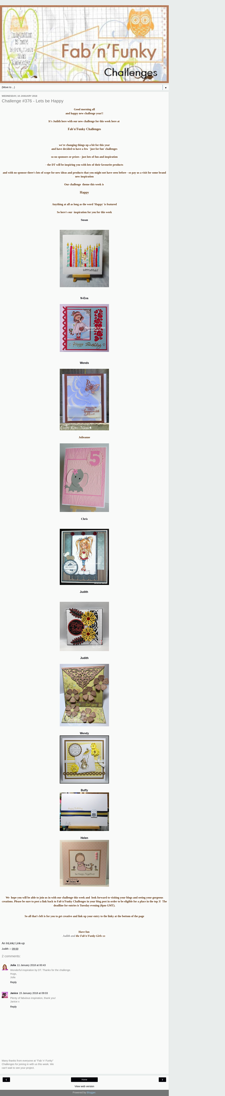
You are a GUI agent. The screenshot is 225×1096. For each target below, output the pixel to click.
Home (84, 1079)
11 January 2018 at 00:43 (31, 965)
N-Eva (84, 298)
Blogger (91, 1092)
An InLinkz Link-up (13, 943)
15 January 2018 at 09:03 (33, 993)
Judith (84, 591)
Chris (84, 518)
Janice (14, 993)
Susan (84, 219)
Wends (84, 362)
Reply (13, 982)
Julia (13, 965)
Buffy (84, 790)
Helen (84, 837)
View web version (84, 1086)
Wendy (84, 733)
